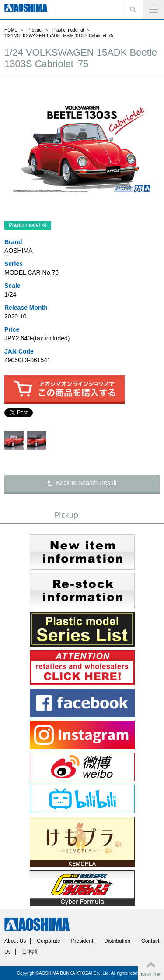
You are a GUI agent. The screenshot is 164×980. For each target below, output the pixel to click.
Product (35, 30)
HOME (10, 30)
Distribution (117, 941)
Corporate (48, 941)
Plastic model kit (68, 30)
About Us (15, 941)
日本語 (30, 952)
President (82, 941)
